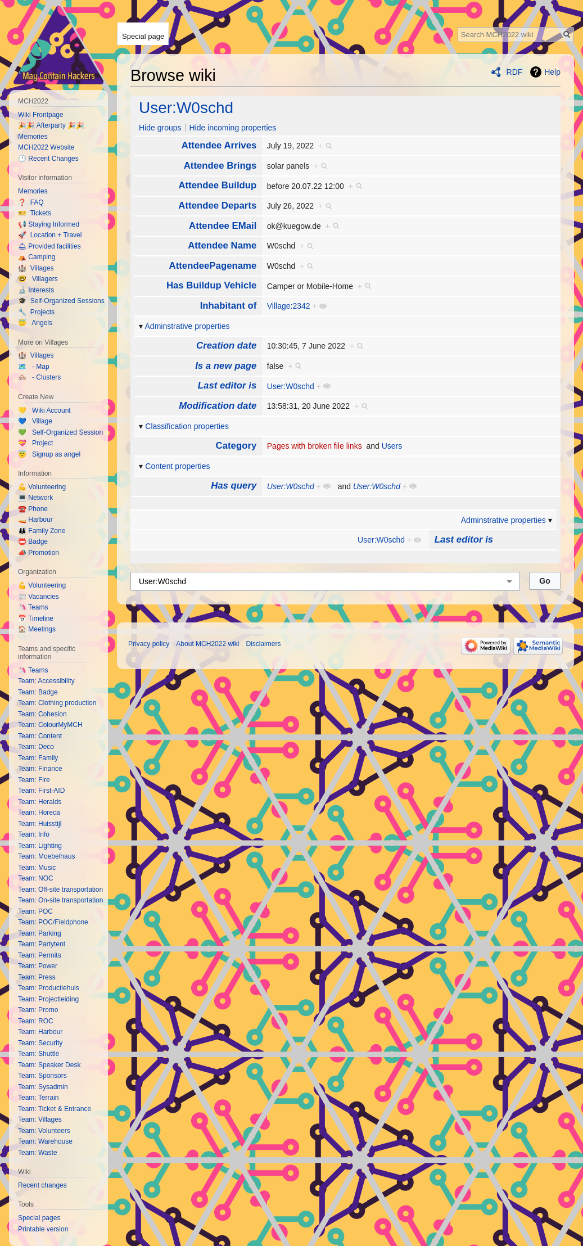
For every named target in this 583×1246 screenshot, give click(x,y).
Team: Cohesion (42, 714)
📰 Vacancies (38, 597)
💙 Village (35, 421)
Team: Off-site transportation (60, 889)
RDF (515, 71)
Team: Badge (38, 692)
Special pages (39, 1218)
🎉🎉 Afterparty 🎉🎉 (51, 125)
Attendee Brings (220, 165)
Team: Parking (39, 933)
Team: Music (37, 868)
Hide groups (160, 127)
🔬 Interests (36, 290)
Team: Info (33, 834)
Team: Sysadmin (43, 1087)
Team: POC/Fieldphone (53, 922)
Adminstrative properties (187, 326)
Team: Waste (37, 1153)
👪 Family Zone (41, 531)
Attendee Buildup (217, 185)
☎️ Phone (33, 509)
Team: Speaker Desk (49, 1065)
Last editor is (227, 385)
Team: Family (38, 758)
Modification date (217, 405)
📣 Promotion (38, 553)
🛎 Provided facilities (49, 246)
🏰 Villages (35, 268)
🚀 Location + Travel (50, 235)
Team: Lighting (40, 846)
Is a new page (225, 365)
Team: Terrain (38, 1097)
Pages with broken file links (314, 445)
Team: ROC (35, 1021)
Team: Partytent (41, 944)
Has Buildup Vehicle (211, 285)
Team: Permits (39, 955)
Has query (233, 485)
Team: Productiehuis (48, 988)
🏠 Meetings (37, 629)
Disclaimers (263, 644)
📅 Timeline (35, 618)
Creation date (226, 345)
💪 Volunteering (42, 487)
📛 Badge (33, 541)
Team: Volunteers (44, 1131)
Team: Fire (34, 780)
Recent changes (42, 1185)
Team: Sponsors (42, 1076)
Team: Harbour (40, 1032)
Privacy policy (148, 644)
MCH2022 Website (46, 147)
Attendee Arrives (219, 145)
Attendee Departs (217, 205)
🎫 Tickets (34, 213)
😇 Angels (35, 323)
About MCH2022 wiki (207, 644)
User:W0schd (186, 107)
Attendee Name (222, 245)
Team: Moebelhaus (46, 856)
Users (392, 445)
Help (552, 71)
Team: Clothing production (57, 703)
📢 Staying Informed (48, 224)
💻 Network (35, 498)
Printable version (43, 1229)
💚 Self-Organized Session (60, 432)
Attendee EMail (222, 225)
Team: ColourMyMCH (50, 725)
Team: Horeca (39, 812)
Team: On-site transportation (60, 900)
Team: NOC (35, 878)
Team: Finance (40, 769)
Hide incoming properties (232, 127)
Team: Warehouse (45, 1141)
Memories (33, 137)
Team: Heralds (39, 802)
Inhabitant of (228, 305)
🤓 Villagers (38, 279)
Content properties (177, 466)
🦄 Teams (33, 607)
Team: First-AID (41, 790)
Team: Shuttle (38, 1054)
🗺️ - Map (33, 367)
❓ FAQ (31, 202)
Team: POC (35, 911)
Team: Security (40, 1043)
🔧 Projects (36, 312)
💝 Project (35, 443)
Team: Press (37, 977)
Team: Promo (38, 1010)
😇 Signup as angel (49, 454)
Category (236, 445)
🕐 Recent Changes (48, 158)
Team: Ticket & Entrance (54, 1109)
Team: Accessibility (46, 681)
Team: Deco (36, 747)
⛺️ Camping (36, 257)
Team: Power (37, 966)
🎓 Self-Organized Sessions (61, 301)
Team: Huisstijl (39, 824)
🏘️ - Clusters (39, 377)
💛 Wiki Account (44, 410)
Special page (143, 36)
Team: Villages (40, 1119)
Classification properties (187, 426)
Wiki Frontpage (41, 115)
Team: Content (40, 736)
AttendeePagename (213, 265)
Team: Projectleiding (48, 999)
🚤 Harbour (35, 519)
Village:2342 (288, 305)
